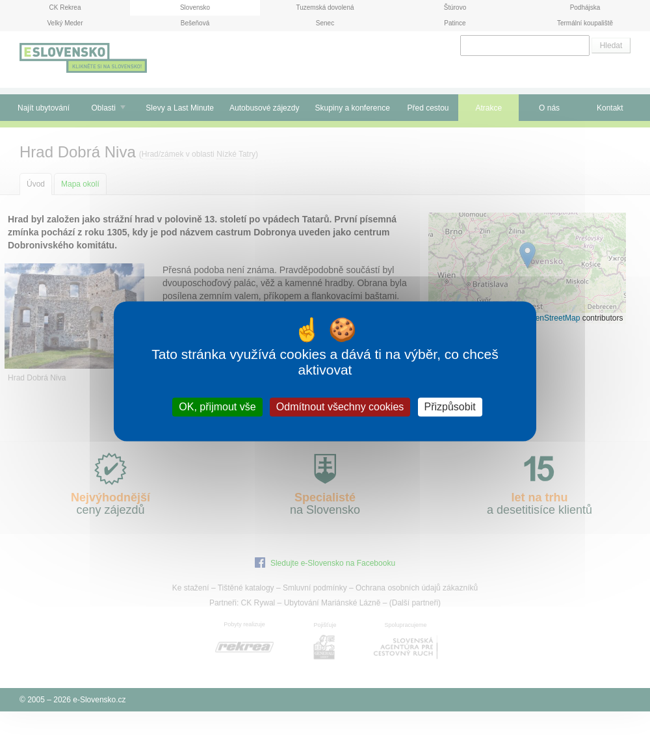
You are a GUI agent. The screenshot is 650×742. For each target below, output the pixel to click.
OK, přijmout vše (217, 406)
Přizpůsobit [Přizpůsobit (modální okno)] (450, 406)
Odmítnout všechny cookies (340, 406)
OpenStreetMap (552, 318)
